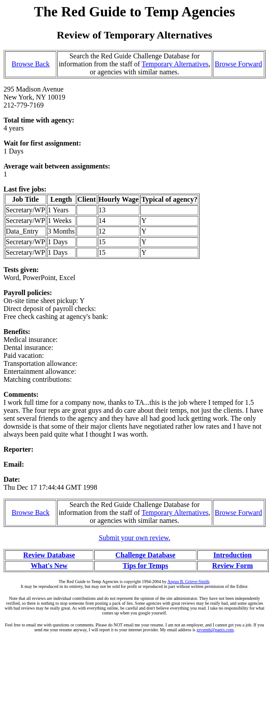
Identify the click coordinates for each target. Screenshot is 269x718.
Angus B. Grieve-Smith (188, 581)
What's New (49, 565)
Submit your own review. (134, 537)
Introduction (232, 555)
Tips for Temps (145, 565)
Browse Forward (238, 64)
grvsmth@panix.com (215, 629)
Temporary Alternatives (175, 64)
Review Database (49, 555)
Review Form (232, 565)
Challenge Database (145, 555)
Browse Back (31, 64)
